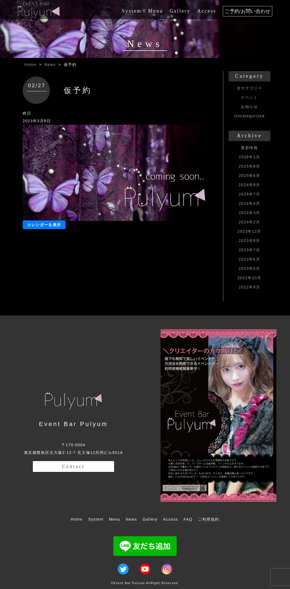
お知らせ (249, 106)
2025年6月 (249, 175)
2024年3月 (249, 213)
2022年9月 (249, 287)
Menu (155, 11)
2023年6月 (249, 259)
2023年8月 (249, 240)
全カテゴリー (249, 88)
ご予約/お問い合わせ (247, 11)
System (131, 11)
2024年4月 (249, 203)
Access (206, 11)
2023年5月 (249, 268)
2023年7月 (249, 250)
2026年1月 (249, 157)
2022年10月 (250, 278)
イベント (249, 97)
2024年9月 (249, 185)
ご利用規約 (208, 519)
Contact (73, 466)
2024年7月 (249, 194)
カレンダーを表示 (44, 225)
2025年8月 (249, 166)
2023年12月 (250, 231)
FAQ (188, 519)
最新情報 (249, 147)
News (50, 64)
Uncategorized (249, 116)
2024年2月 (249, 222)
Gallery (180, 11)
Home (31, 64)
